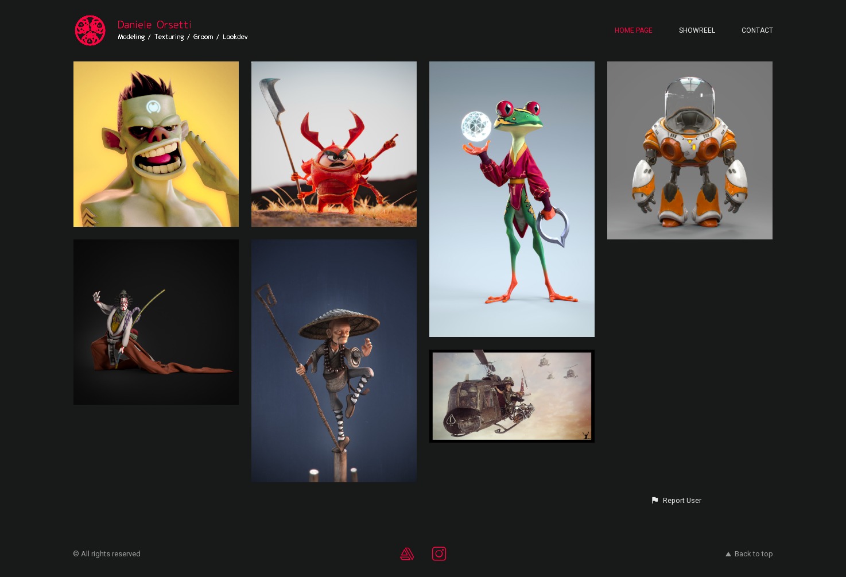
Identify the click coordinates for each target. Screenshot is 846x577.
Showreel (697, 30)
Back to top (749, 553)
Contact (757, 30)
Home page (634, 30)
